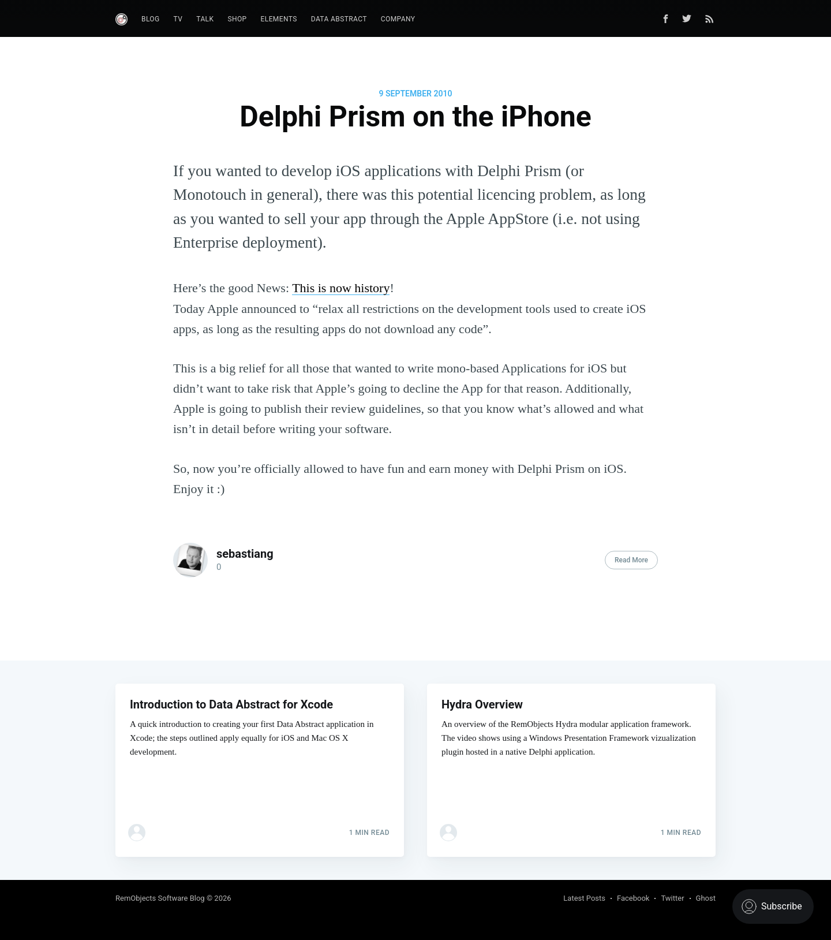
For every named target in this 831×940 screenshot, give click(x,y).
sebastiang (245, 554)
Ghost (706, 898)
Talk (205, 19)
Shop (236, 19)
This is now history (341, 288)
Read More (631, 560)
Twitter (672, 898)
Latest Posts (584, 898)
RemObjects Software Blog (160, 898)
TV (178, 19)
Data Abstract (339, 19)
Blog (150, 19)
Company (398, 19)
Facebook (633, 898)
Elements (279, 19)
